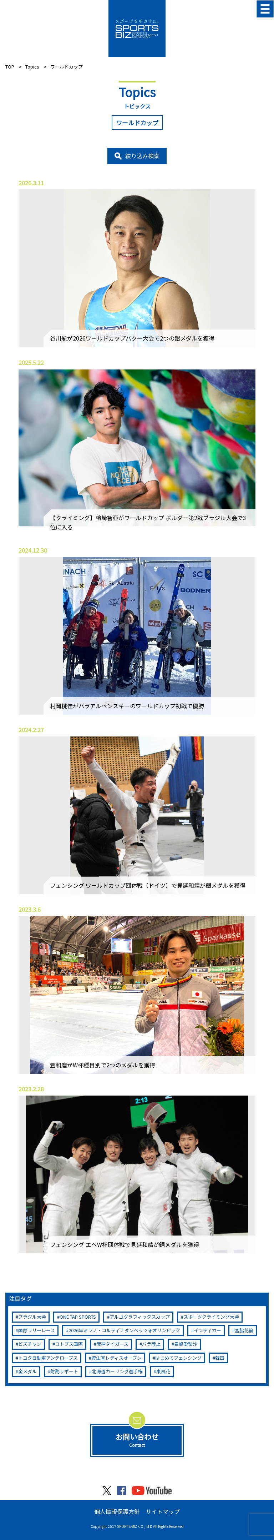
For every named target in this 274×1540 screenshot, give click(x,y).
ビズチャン (29, 1343)
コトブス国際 (69, 1343)
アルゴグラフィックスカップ (140, 1316)
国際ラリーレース (36, 1330)
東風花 (163, 1371)
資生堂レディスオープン (116, 1357)
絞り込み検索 (142, 155)
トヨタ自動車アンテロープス (48, 1357)
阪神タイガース (112, 1343)
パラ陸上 (151, 1343)
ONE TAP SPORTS (78, 1316)
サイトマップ (163, 1511)
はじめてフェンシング (178, 1357)
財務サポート (64, 1371)
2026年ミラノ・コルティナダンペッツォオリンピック (124, 1330)
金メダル (27, 1371)
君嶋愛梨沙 (185, 1343)
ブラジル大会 (32, 1316)
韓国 (219, 1357)
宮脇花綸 (244, 1330)
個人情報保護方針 (117, 1511)
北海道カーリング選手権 (117, 1371)
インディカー (207, 1330)
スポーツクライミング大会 (211, 1316)
